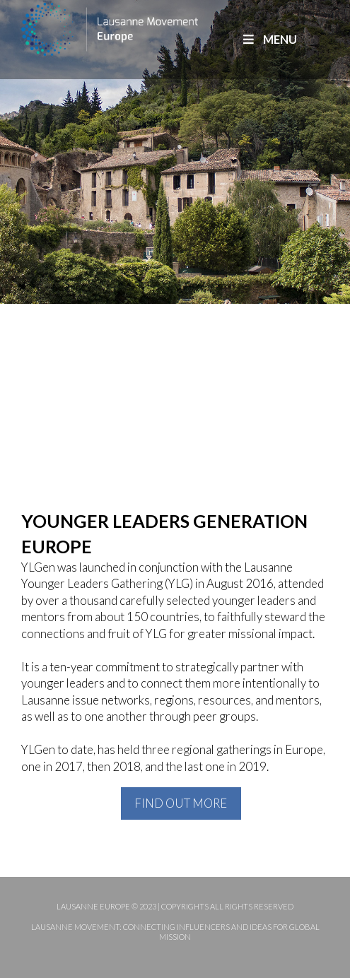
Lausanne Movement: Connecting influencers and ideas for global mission (175, 931)
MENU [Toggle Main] (268, 39)
